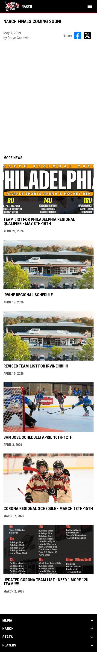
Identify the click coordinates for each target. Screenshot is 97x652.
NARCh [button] (8, 629)
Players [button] (9, 645)
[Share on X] (87, 35)
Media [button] (7, 620)
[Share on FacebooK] (77, 35)
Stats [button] (7, 637)
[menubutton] (89, 6)
